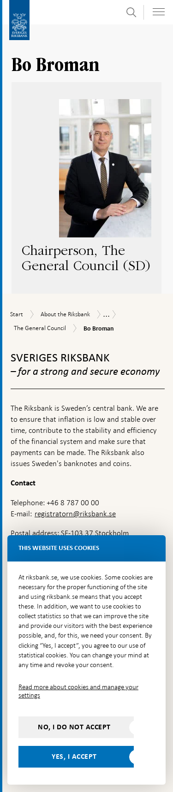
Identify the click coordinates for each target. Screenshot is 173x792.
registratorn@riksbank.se (75, 514)
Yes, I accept (74, 756)
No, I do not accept (74, 727)
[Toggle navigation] (158, 12)
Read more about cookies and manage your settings (78, 691)
